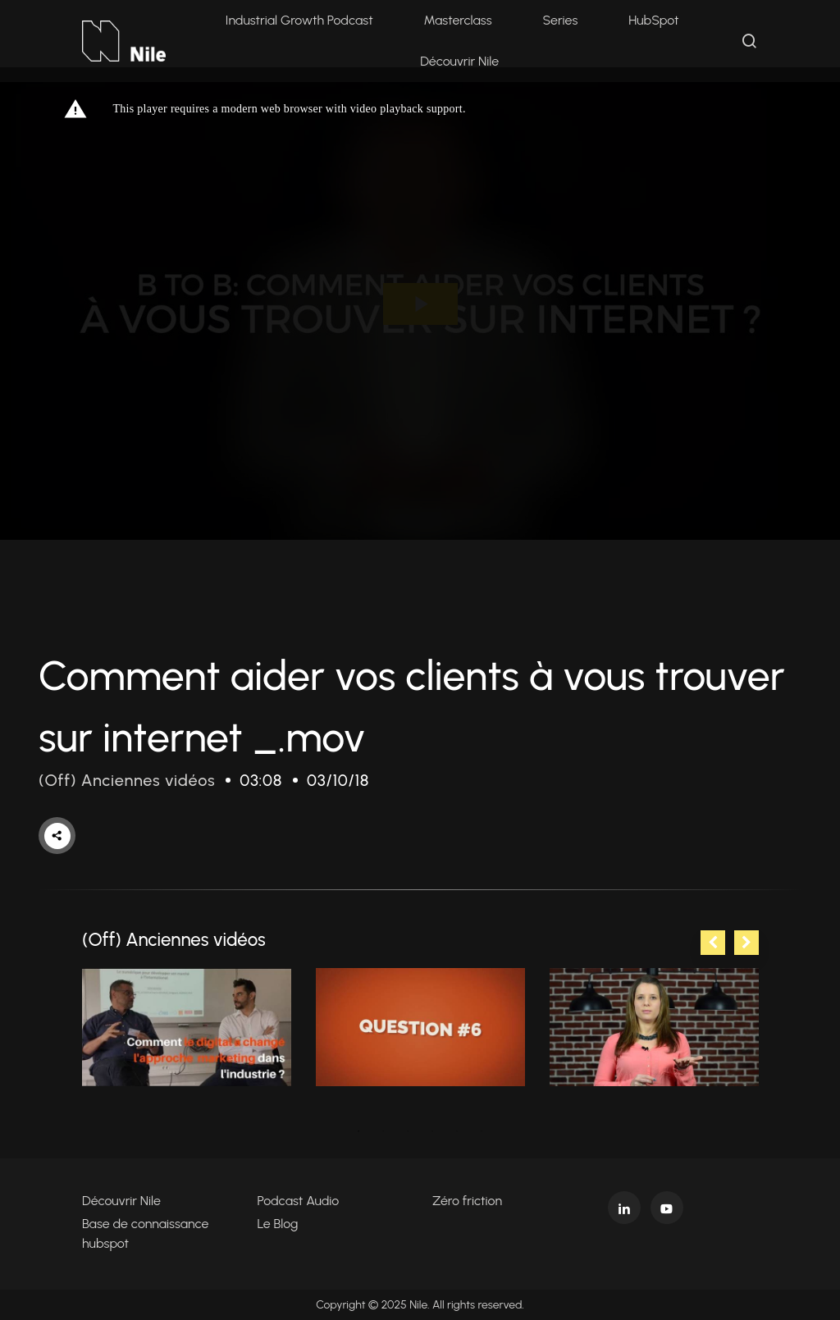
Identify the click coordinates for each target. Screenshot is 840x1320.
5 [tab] (457, 1131)
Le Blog (278, 1223)
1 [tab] (358, 1131)
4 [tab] (432, 1131)
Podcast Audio (299, 1200)
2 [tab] (383, 1131)
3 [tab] (407, 1131)
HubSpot (653, 20)
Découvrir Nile (459, 61)
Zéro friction (467, 1200)
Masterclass (458, 20)
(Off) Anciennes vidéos (127, 780)
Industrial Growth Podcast (299, 20)
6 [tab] (481, 1131)
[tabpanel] (187, 1027)
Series (560, 20)
